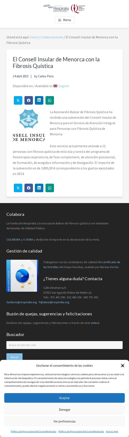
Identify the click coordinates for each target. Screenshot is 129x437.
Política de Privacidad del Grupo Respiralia (33, 431)
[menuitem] (61, 86)
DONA (30, 239)
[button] (122, 365)
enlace (95, 323)
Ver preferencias (65, 421)
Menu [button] (67, 20)
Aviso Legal (112, 431)
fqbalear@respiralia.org (54, 302)
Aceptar (64, 398)
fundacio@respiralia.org (21, 302)
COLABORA (13, 239)
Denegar (64, 410)
